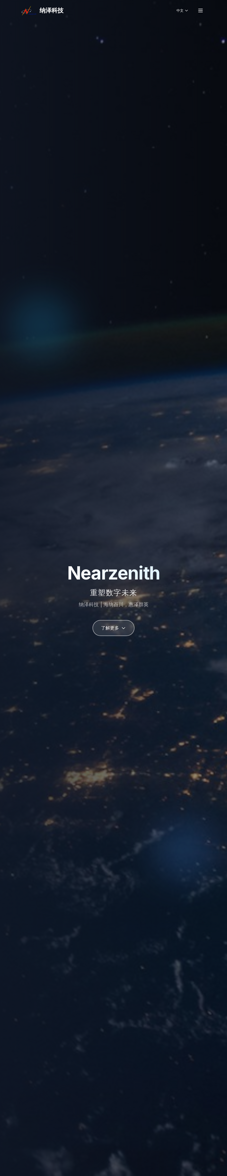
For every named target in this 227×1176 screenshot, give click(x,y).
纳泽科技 (52, 10)
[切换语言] (183, 10)
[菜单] (201, 11)
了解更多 (113, 627)
